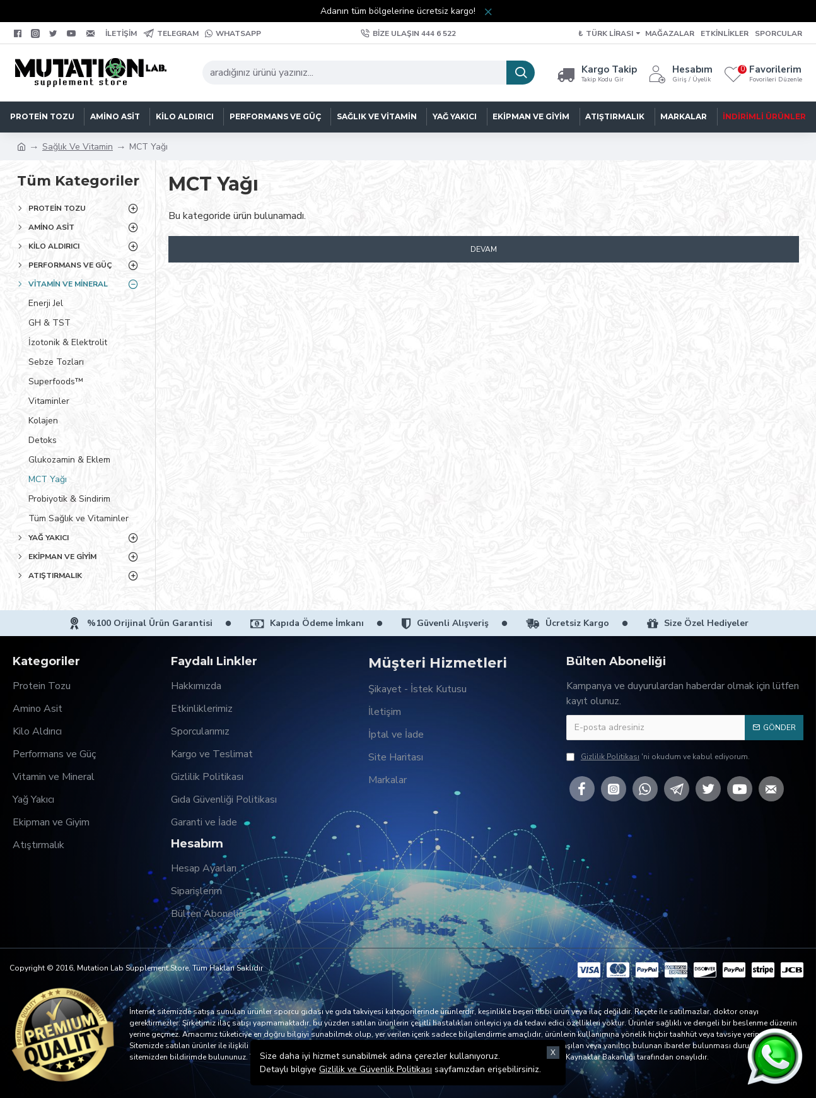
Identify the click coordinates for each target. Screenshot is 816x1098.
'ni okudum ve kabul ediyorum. (658, 756)
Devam (483, 249)
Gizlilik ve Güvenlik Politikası (375, 1069)
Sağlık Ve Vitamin (77, 147)
